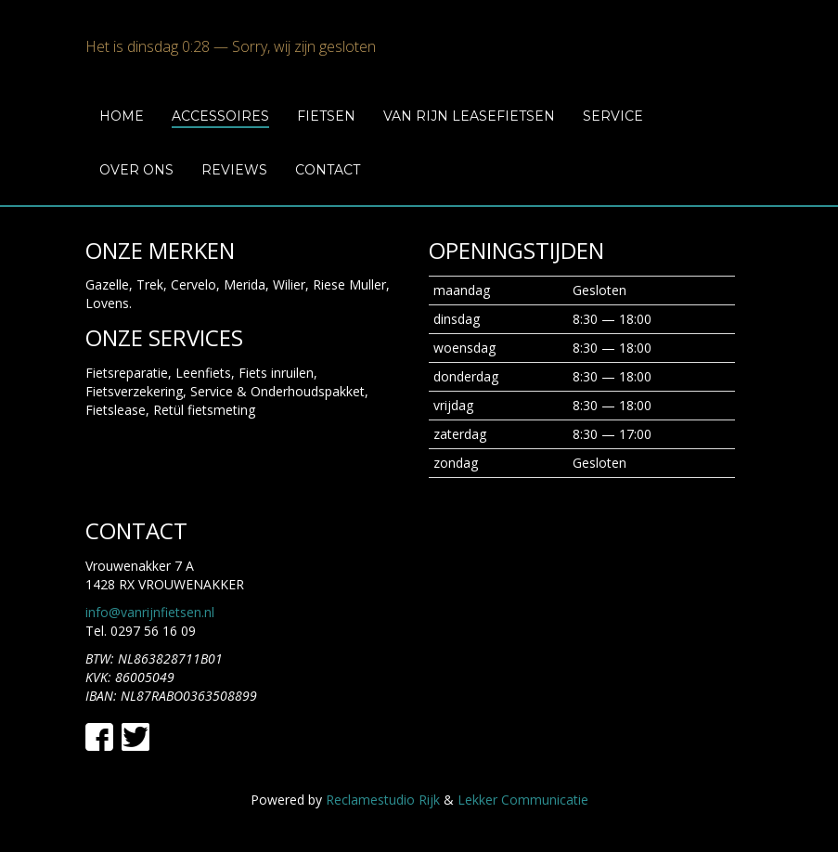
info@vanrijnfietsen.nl (149, 612)
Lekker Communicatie (523, 799)
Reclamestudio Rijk (383, 799)
